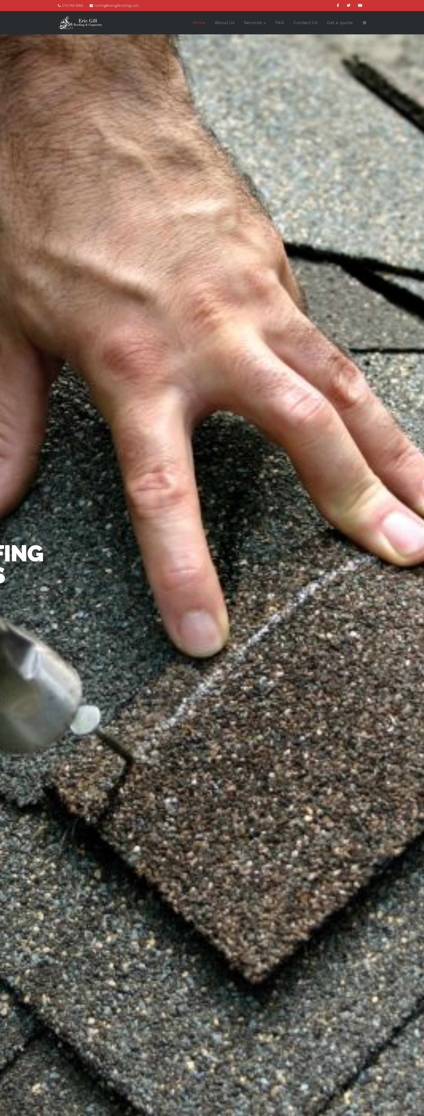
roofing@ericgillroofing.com (116, 5)
